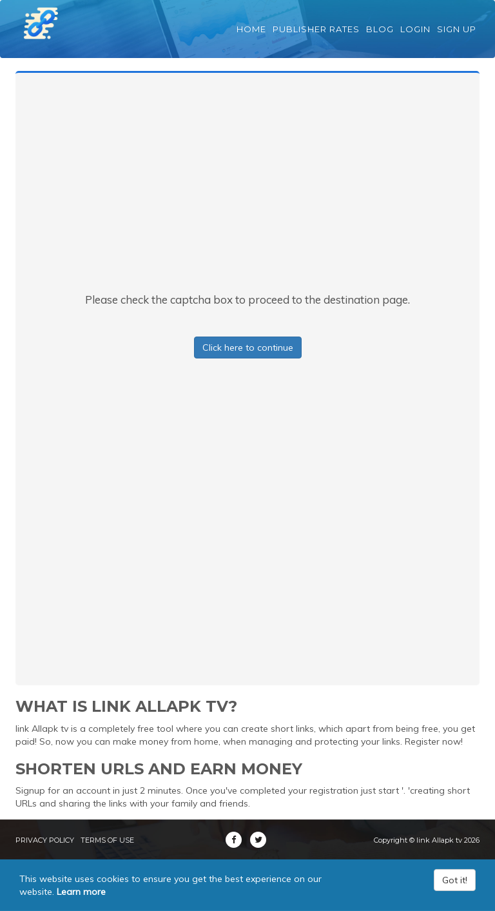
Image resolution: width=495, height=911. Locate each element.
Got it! (454, 880)
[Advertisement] (247, 195)
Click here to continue (247, 347)
